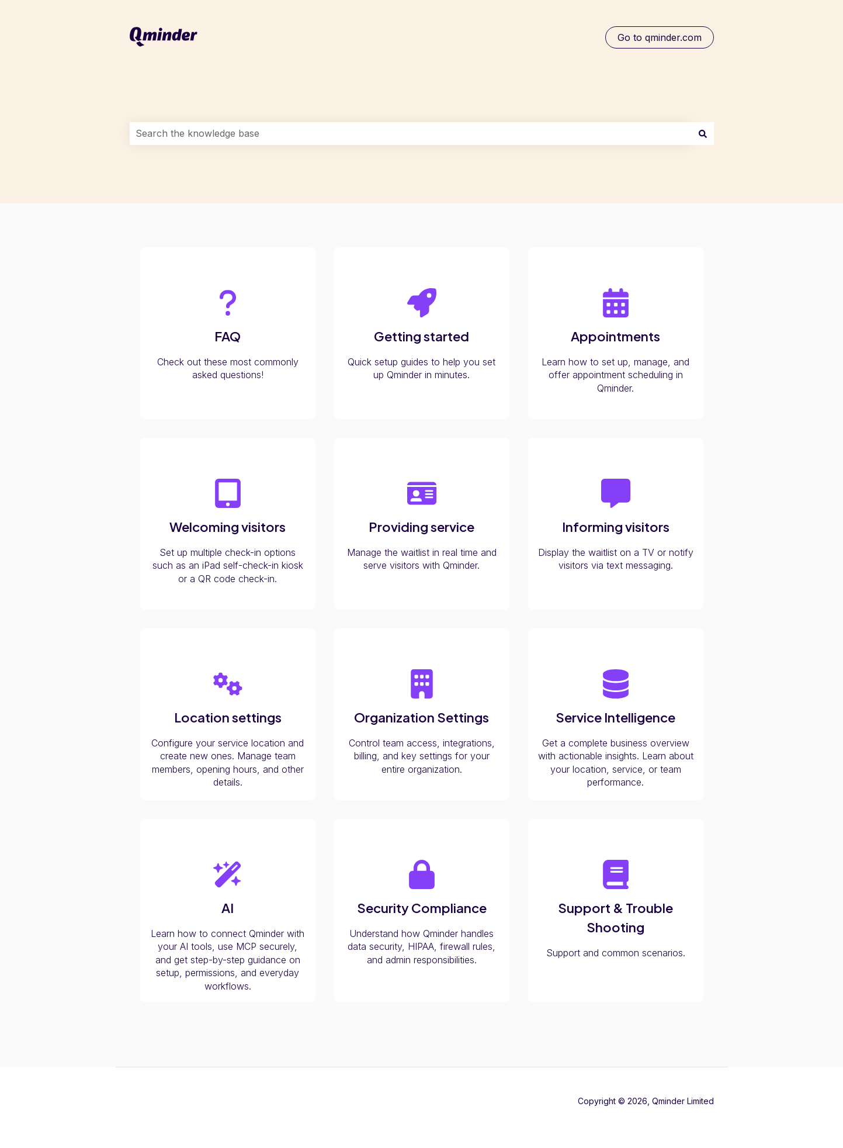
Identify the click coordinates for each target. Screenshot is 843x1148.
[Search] (703, 133)
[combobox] (411, 133)
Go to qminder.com (659, 37)
